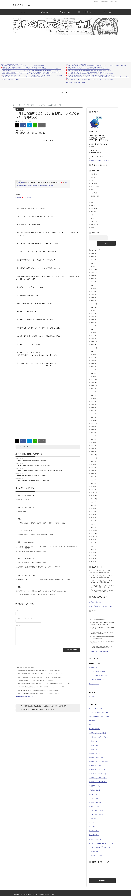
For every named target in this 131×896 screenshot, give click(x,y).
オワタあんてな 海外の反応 (97, 727)
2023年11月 (94, 339)
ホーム (96, 1)
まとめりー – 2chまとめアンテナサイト (101, 837)
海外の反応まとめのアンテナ (98, 776)
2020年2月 (93, 481)
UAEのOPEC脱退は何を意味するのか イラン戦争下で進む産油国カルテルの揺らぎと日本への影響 (41, 687)
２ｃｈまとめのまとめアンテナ (98, 707)
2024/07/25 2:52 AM (29, 542)
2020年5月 (93, 471)
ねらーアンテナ (94, 829)
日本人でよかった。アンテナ (98, 801)
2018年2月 (93, 556)
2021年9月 (93, 421)
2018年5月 (93, 547)
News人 (91, 719)
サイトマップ (114, 1)
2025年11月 (94, 264)
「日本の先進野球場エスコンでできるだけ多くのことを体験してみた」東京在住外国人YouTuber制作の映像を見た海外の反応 (31, 70)
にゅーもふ (92, 817)
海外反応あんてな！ (95, 780)
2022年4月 (93, 399)
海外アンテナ (93, 735)
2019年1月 (93, 522)
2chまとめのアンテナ (95, 703)
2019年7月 (93, 503)
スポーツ (93, 215)
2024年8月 (93, 311)
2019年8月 (93, 500)
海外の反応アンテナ (95, 748)
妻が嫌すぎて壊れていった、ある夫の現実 (76, 64)
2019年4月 (93, 512)
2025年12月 (94, 261)
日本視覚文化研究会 (95, 797)
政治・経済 (94, 193)
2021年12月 (94, 411)
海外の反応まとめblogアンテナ (98, 756)
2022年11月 (94, 377)
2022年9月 (93, 383)
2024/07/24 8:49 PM (29, 495)
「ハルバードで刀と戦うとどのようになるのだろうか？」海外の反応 (35, 710)
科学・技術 (94, 174)
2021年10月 (94, 418)
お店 (92, 199)
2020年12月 (94, 449)
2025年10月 (94, 267)
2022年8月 (93, 386)
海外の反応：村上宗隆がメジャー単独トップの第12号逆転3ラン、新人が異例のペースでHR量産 (90, 75)
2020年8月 (93, 462)
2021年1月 (93, 446)
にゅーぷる (92, 813)
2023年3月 (93, 364)
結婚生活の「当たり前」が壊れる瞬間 (25, 667)
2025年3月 (93, 289)
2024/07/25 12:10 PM (29, 575)
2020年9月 (93, 459)
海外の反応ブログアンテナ (97, 764)
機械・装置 (94, 205)
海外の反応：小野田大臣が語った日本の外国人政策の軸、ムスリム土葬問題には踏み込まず (23, 65)
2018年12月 (94, 525)
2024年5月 (93, 320)
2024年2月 (93, 330)
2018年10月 (94, 531)
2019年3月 (93, 515)
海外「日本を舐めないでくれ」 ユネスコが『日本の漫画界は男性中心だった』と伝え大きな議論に (90, 73)
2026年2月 (93, 254)
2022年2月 (93, 405)
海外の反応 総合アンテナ (96, 752)
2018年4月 (93, 550)
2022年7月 (93, 389)
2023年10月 (94, 342)
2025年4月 (93, 286)
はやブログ (92, 691)
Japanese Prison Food (23, 197)
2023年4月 (93, 361)
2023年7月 (93, 352)
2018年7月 (93, 540)
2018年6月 (93, 544)
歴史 (92, 180)
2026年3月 (93, 251)
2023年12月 (94, 336)
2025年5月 (93, 283)
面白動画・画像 (95, 196)
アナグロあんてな (94, 723)
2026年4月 (93, 248)
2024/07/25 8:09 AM (29, 558)
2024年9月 (93, 308)
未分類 (92, 227)
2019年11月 (94, 490)
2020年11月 (94, 452)
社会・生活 (22, 446)
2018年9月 (93, 534)
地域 (92, 189)
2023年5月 (93, 358)
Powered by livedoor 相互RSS (10, 79)
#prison (34, 185)
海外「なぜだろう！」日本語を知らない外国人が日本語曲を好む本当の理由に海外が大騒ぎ (89, 69)
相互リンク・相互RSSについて (86, 12)
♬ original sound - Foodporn (45, 185)
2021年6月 (93, 430)
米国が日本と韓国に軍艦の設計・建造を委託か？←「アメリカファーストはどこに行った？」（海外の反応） (27, 73)
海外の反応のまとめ (95, 760)
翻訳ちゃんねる (94, 678)
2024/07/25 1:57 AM (28, 530)
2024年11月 (94, 301)
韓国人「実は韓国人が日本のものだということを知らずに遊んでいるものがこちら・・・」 (89, 67)
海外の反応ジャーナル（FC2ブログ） (100, 160)
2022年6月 (93, 393)
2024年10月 (94, 305)
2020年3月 (93, 478)
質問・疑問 (94, 208)
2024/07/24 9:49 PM (29, 519)
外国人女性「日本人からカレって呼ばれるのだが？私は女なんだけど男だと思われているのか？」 (40, 673)
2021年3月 (93, 440)
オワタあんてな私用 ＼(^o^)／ (98, 731)
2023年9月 (93, 345)
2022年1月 (93, 408)
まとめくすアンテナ (95, 833)
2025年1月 (93, 295)
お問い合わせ (44, 12)
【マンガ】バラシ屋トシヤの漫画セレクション (11, 64)
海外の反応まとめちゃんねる (98, 772)
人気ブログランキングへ (96, 596)
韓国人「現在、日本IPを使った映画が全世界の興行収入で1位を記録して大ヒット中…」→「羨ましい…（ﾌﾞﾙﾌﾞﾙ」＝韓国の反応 (97, 65)
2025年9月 (93, 270)
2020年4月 (93, 474)
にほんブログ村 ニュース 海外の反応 (100, 601)
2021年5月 (93, 433)
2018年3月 (93, 553)
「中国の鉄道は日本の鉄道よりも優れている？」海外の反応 (32, 475)
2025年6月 (93, 279)
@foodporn (20, 182)
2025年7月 (93, 276)
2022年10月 (94, 380)
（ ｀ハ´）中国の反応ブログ (98, 670)
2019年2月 (93, 518)
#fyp (66, 182)
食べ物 (92, 218)
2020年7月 (93, 465)
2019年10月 (94, 493)
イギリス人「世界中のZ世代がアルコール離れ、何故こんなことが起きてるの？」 (86, 72)
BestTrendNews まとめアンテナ (99, 711)
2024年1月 (93, 333)
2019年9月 (93, 496)
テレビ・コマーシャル (97, 186)
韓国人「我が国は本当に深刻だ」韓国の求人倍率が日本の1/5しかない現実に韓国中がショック (89, 70)
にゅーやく (92, 821)
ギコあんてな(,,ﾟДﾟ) (95, 784)
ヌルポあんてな (94, 825)
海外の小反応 (93, 662)
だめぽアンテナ (94, 789)
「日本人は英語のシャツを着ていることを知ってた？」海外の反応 (33, 465)
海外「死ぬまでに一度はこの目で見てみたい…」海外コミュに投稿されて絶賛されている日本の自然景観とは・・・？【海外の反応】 (32, 75)
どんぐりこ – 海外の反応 (96, 674)
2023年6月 (93, 355)
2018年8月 (93, 537)
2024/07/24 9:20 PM (29, 507)
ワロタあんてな (94, 846)
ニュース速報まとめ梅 (96, 805)
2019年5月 (93, 509)
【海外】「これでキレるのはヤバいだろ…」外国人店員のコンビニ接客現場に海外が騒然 (22, 76)
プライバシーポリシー (65, 12)
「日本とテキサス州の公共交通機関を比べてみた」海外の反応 (32, 480)
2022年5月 (93, 396)
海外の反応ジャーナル (24, 5)
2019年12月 (94, 487)
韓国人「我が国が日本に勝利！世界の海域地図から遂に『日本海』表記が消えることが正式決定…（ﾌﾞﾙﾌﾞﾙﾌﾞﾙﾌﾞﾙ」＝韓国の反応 (31, 69)
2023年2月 (93, 367)
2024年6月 (93, 317)
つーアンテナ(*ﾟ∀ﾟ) (94, 793)
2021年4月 (93, 437)
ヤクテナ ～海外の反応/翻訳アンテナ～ (101, 842)
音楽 (92, 202)
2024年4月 (93, 323)
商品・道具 (94, 177)
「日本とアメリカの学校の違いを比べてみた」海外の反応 (31, 460)
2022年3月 (93, 402)
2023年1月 (93, 371)
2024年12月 (94, 298)
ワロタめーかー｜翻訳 (96, 850)
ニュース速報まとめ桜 (96, 809)
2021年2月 (93, 443)
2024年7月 (93, 314)
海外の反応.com (94, 740)
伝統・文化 (94, 221)
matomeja (92, 715)
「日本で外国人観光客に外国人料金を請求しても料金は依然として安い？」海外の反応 (42, 706)
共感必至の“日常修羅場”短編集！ (99, 614)
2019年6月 (93, 506)
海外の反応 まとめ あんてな (97, 768)
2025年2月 (93, 292)
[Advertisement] (65, 48)
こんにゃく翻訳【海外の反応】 (98, 666)
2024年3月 (93, 327)
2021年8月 (93, 424)
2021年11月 (94, 415)
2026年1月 (93, 257)
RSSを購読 (105, 1)
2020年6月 (93, 468)
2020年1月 (93, 484)
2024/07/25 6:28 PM (29, 587)
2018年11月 (94, 528)
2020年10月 (94, 455)
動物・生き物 (94, 224)
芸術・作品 (94, 183)
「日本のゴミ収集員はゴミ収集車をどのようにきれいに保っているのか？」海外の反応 (39, 470)
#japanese (24, 185)
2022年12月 (94, 374)
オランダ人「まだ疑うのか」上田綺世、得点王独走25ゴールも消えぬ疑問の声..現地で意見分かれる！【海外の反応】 (45, 683)
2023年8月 (93, 349)
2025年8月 (93, 273)
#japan (30, 185)
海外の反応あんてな (95, 744)
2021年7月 (93, 427)
